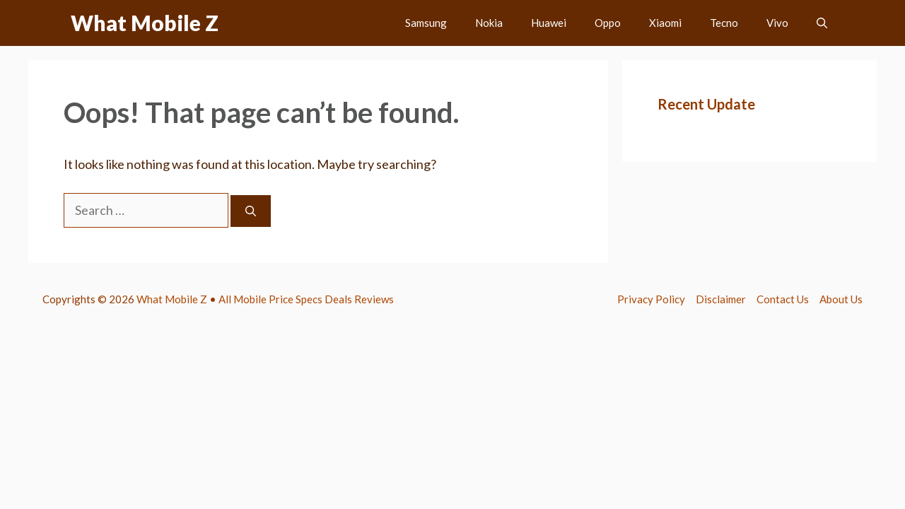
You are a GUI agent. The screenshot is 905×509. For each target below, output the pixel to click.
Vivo (777, 22)
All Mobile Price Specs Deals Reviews (306, 299)
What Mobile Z (144, 22)
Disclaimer (721, 299)
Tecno (724, 22)
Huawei (548, 22)
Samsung (426, 22)
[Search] (250, 211)
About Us (841, 299)
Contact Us (783, 299)
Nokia (489, 22)
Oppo (608, 22)
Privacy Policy (651, 299)
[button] (821, 23)
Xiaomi (665, 22)
